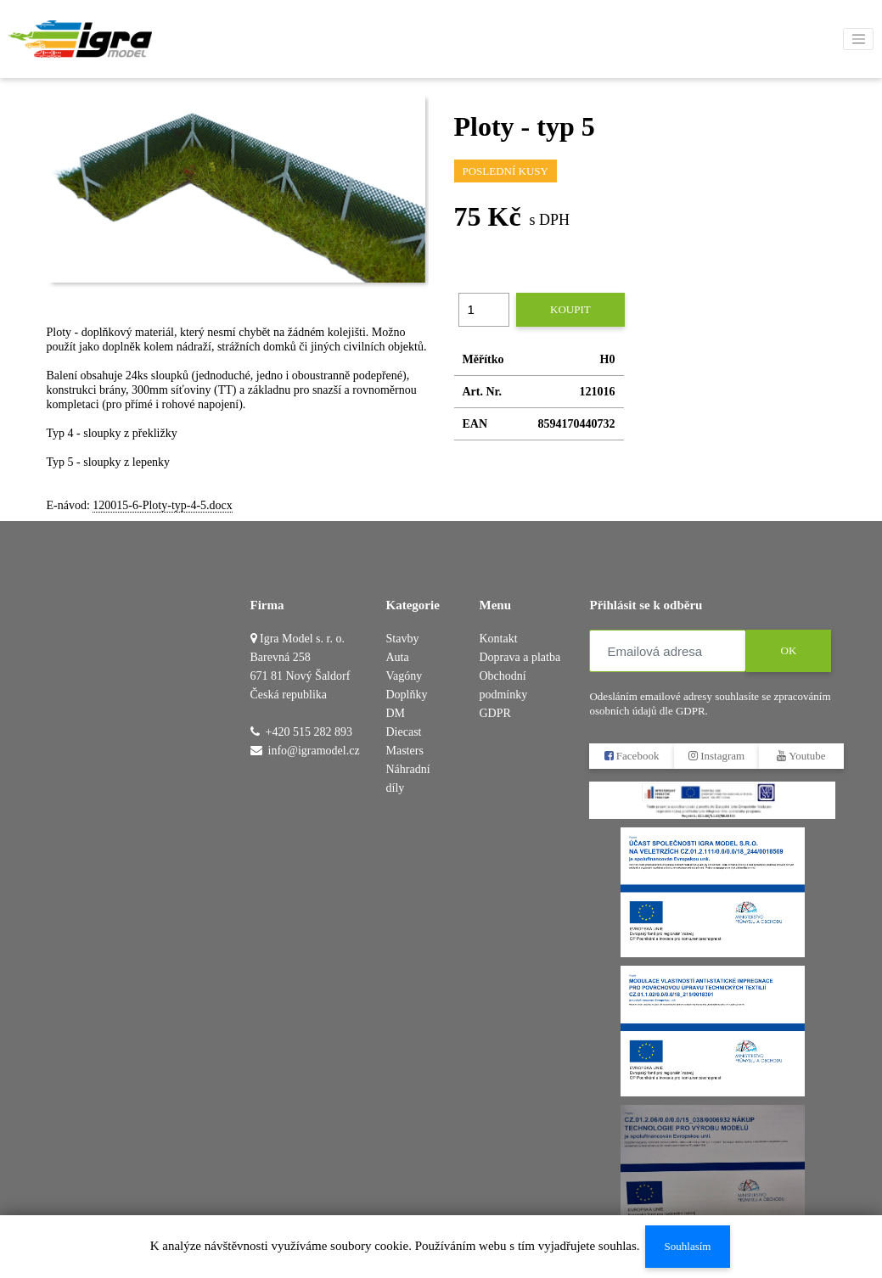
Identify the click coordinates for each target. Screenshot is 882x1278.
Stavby (402, 638)
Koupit (570, 309)
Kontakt (498, 638)
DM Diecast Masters (405, 732)
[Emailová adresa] (667, 651)
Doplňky (407, 694)
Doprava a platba (519, 657)
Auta (397, 657)
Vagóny (404, 676)
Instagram (716, 755)
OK (789, 650)
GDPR (494, 713)
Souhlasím (687, 1246)
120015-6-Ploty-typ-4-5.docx (162, 505)
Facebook (632, 755)
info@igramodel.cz (314, 750)
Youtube (802, 755)
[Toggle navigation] (858, 39)
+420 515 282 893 (309, 732)
